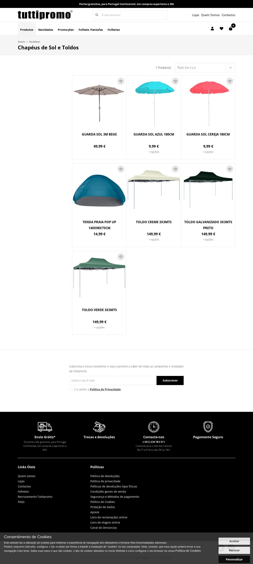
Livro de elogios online (105, 522)
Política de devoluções (105, 476)
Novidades (45, 30)
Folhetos (114, 30)
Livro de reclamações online (108, 517)
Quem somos (26, 476)
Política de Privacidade (105, 389)
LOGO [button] (45, 14)
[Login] (212, 28)
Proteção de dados (102, 507)
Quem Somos (210, 15)
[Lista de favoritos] (221, 28)
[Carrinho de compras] (230, 28)
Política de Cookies (102, 502)
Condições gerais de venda (108, 491)
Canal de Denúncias (103, 527)
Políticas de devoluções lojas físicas (113, 486)
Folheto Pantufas (91, 30)
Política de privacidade (105, 481)
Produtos (26, 30)
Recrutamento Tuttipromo (35, 497)
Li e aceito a (97, 389)
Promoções (66, 30)
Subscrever (170, 380)
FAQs (21, 502)
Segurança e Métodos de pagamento (114, 497)
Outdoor (34, 41)
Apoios (94, 512)
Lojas (195, 15)
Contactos (228, 15)
